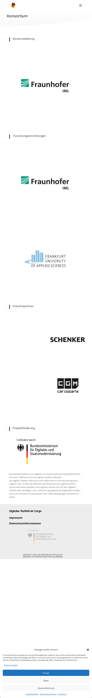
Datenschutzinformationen (25, 523)
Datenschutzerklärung (48, 694)
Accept (46, 673)
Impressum (62, 694)
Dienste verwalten (11, 665)
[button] (87, 649)
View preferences (46, 688)
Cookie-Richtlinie (31, 694)
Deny (46, 680)
